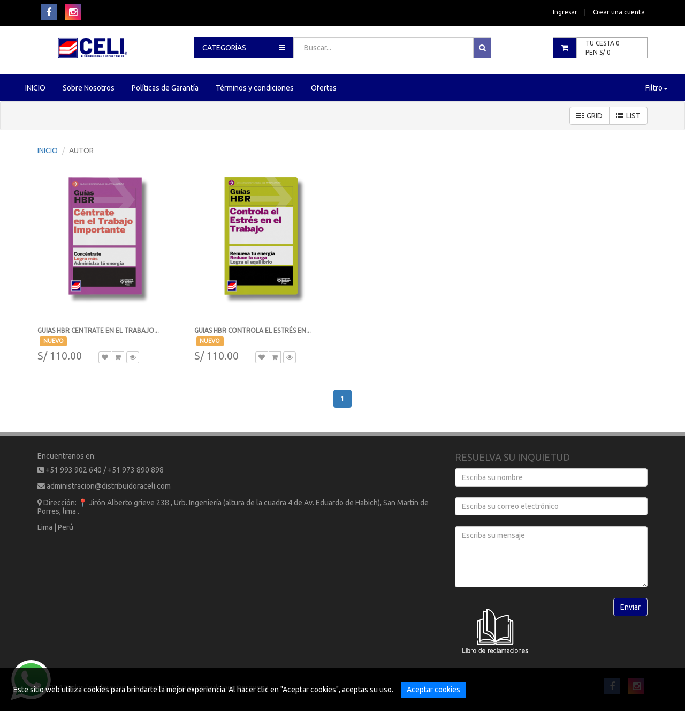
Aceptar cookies (433, 689)
